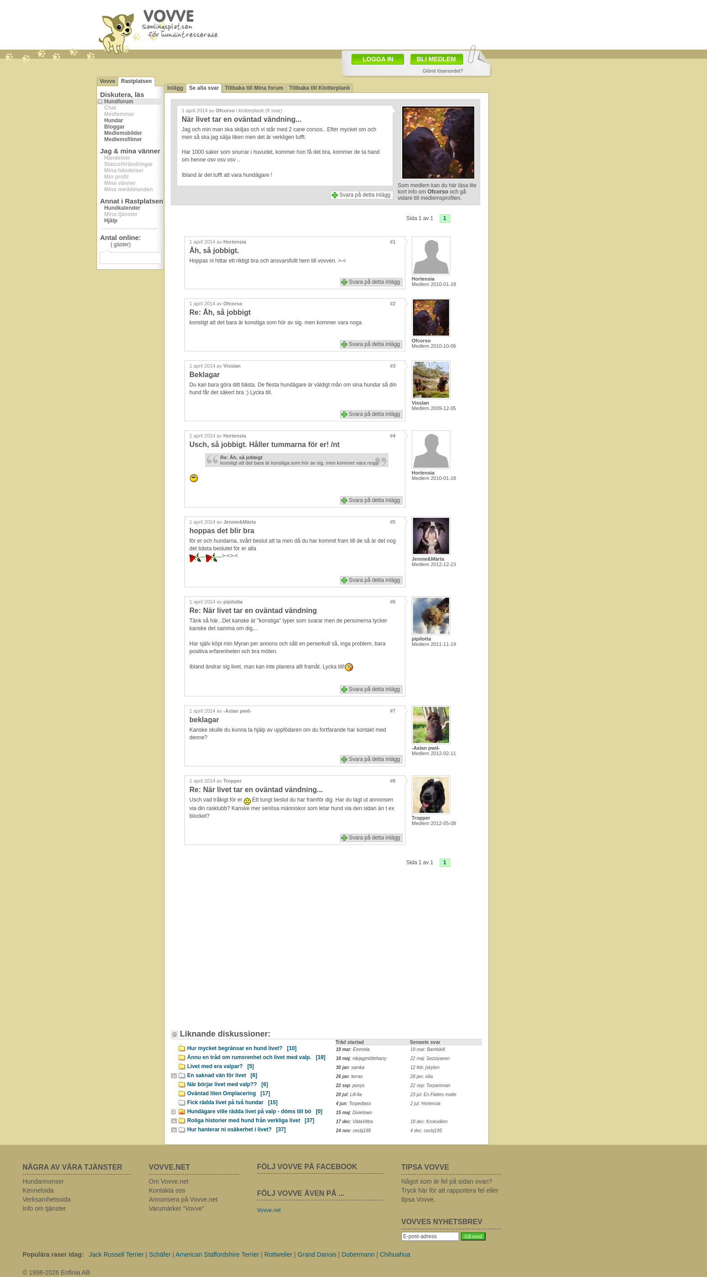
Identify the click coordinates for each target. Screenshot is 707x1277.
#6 (392, 601)
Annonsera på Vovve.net (183, 1199)
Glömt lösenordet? (442, 71)
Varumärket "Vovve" (176, 1208)
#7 (392, 711)
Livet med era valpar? (220, 1066)
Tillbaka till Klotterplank (319, 88)
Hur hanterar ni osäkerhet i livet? (236, 1129)
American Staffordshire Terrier (217, 1254)
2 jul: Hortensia (425, 1103)
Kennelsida (38, 1190)
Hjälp (110, 220)
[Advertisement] (252, 955)
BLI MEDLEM (436, 59)
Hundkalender (122, 208)
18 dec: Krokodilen (429, 1121)
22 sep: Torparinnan (430, 1085)
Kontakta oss (167, 1190)
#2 (392, 303)
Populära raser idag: (53, 1254)
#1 (392, 241)
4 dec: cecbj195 (426, 1130)
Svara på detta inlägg (365, 195)
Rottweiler (278, 1254)
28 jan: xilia (421, 1076)
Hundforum (118, 101)
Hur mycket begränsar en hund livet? (242, 1048)
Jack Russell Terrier (116, 1254)
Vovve (107, 81)
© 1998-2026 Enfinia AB (56, 1272)
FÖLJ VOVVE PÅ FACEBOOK (307, 1167)
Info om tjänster (44, 1208)
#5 (392, 522)
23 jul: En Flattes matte (433, 1094)
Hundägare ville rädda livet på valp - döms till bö (254, 1111)
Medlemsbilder (123, 133)
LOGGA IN (378, 59)
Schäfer (159, 1254)
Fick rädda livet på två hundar (232, 1102)
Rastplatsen (136, 81)
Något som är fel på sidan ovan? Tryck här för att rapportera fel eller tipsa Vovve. (449, 1190)
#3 (392, 366)
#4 (392, 435)
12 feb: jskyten (424, 1067)
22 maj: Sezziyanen (430, 1058)
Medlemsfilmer (123, 139)
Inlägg (175, 88)
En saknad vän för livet (222, 1075)
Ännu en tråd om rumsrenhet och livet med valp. (256, 1057)
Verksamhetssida (47, 1199)
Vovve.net (269, 1210)
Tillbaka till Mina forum (254, 88)
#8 (392, 781)
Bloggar (114, 127)
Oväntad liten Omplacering (228, 1093)
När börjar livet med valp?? (227, 1084)
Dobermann (358, 1254)
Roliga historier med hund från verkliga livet (250, 1120)
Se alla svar (204, 88)
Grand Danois (317, 1254)
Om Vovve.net (168, 1181)
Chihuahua (395, 1254)
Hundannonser (43, 1181)
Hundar (113, 120)
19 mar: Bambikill (427, 1049)
